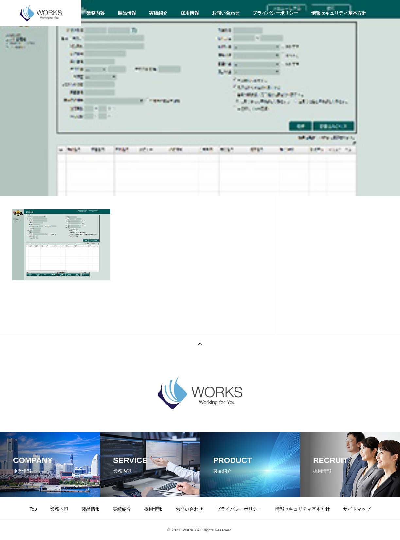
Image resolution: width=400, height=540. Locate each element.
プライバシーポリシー (275, 13)
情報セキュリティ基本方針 (338, 13)
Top (33, 509)
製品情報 (127, 13)
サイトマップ (357, 509)
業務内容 (95, 13)
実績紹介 (158, 13)
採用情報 (190, 13)
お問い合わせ (225, 13)
